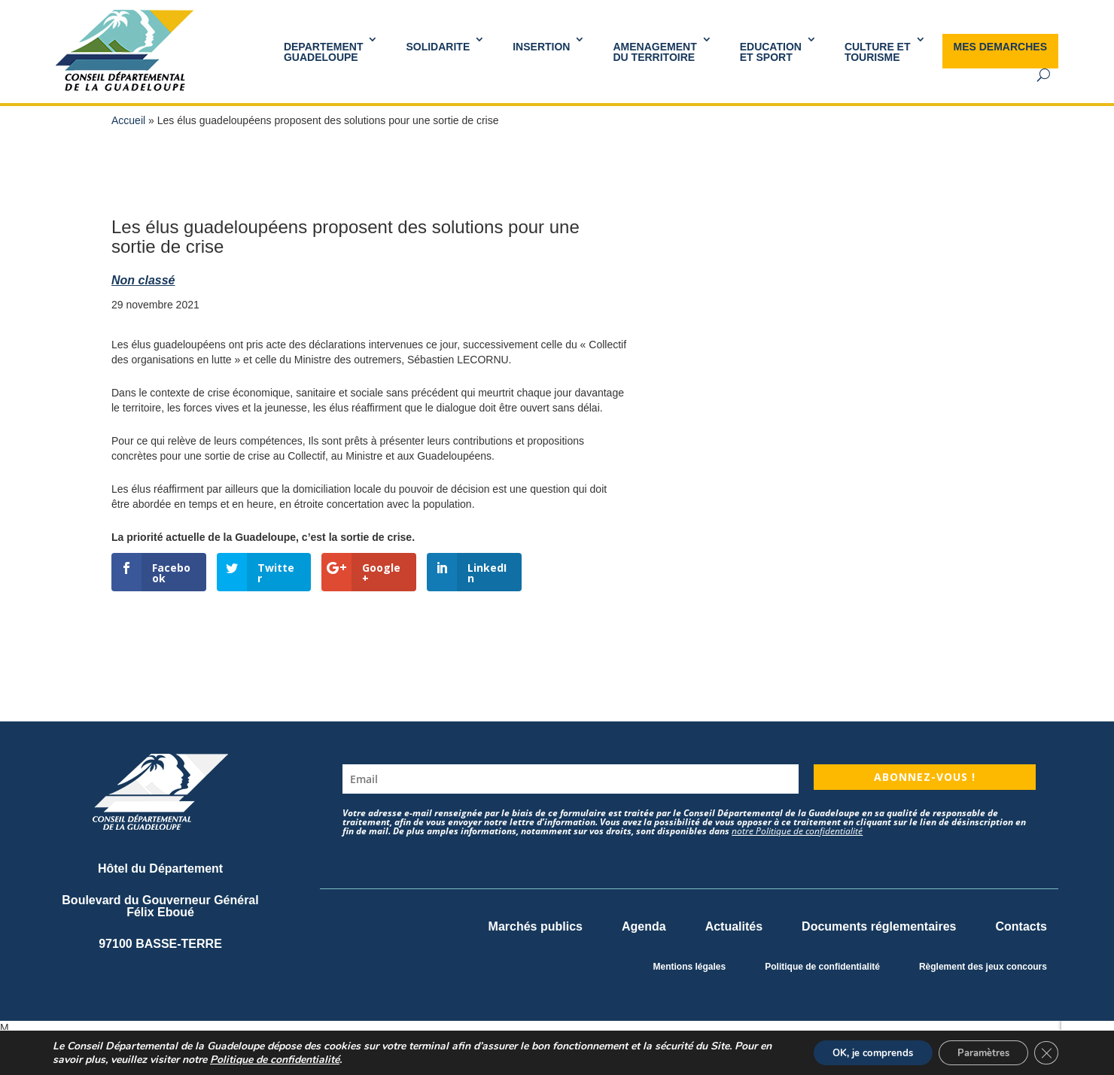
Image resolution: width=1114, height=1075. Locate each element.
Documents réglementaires (879, 926)
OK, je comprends (854, 1051)
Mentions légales (689, 966)
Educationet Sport (771, 52)
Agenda (644, 926)
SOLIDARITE (438, 47)
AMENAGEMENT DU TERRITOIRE (654, 52)
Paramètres (975, 1051)
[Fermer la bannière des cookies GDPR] (1044, 1051)
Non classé (143, 280)
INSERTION (541, 47)
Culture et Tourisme (878, 52)
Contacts (1021, 926)
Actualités (733, 926)
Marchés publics (536, 926)
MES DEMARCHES (1000, 47)
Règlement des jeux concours (983, 966)
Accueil (128, 120)
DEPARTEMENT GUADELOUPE (324, 52)
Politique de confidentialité (822, 966)
